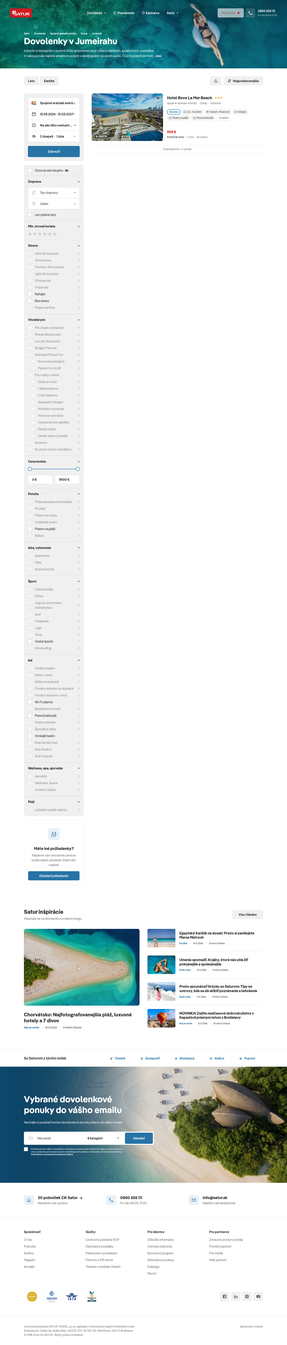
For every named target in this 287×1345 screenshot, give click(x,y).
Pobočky (30, 1246)
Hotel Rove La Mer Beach (189, 97)
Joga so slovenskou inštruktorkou (48, 605)
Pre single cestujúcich (50, 328)
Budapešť (150, 1058)
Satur (172, 13)
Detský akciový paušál (53, 436)
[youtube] (258, 1296)
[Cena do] (54, 469)
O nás (28, 1240)
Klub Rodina (43, 749)
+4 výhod (223, 117)
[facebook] (224, 1296)
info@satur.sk (215, 1197)
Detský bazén (47, 429)
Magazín (29, 1260)
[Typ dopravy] (54, 192)
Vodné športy (44, 641)
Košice (217, 1058)
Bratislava (185, 1058)
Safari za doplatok (47, 682)
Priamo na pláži (178, 117)
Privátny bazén (45, 668)
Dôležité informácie (160, 1240)
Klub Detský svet (46, 743)
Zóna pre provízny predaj (226, 1240)
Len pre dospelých (47, 341)
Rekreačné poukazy (160, 1260)
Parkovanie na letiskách (101, 1253)
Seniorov (41, 443)
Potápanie (42, 621)
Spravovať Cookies (251, 1326)
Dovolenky (96, 13)
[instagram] (247, 1296)
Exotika (49, 81)
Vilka (38, 562)
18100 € (64, 480)
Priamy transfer (45, 722)
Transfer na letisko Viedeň (103, 1267)
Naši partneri (217, 1260)
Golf (38, 614)
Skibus (39, 536)
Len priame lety (45, 215)
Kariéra (28, 1253)
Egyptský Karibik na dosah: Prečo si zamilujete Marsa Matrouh (216, 935)
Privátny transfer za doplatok (54, 688)
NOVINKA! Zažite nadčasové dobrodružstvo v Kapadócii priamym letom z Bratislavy (216, 1015)
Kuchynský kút (44, 569)
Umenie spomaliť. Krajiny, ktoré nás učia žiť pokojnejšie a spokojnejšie (213, 962)
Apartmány (42, 556)
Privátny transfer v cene (51, 695)
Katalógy (153, 1267)
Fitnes (39, 596)
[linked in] (235, 1296)
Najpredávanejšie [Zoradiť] (243, 81)
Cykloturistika (44, 589)
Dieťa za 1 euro (47, 382)
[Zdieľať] (216, 80)
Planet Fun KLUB (49, 368)
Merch (151, 1273)
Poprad (247, 1058)
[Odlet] (54, 203)
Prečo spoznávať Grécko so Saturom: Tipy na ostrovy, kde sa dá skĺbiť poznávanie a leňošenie (218, 988)
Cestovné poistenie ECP (102, 1240)
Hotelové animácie (50, 416)
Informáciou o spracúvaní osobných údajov (52, 1154)
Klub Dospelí (43, 756)
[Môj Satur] (231, 12)
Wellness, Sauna (46, 783)
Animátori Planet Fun (49, 355)
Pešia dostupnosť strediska (53, 502)
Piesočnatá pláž (45, 716)
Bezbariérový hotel (48, 709)
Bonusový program (160, 1253)
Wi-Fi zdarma (44, 702)
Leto (31, 81)
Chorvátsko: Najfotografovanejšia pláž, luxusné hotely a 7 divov (78, 1017)
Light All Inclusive (47, 274)
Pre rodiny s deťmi (47, 375)
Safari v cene (43, 675)
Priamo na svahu (46, 515)
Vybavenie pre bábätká (53, 422)
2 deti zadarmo (48, 395)
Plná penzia (43, 281)
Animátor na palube (51, 409)
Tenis (38, 635)
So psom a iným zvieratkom (53, 449)
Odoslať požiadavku (53, 876)
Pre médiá (216, 1253)
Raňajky (40, 294)
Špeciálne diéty (45, 729)
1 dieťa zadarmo (48, 388)
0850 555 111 (131, 1197)
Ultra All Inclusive (46, 253)
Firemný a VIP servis (99, 1260)
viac (158, 56)
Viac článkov (248, 915)
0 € (34, 480)
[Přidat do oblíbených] (158, 98)
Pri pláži (40, 509)
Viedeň (117, 1058)
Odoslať (139, 1138)
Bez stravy (42, 301)
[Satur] (21, 13)
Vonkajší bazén (45, 736)
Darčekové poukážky (99, 1246)
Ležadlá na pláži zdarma (51, 810)
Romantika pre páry (48, 334)
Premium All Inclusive (49, 267)
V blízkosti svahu (46, 522)
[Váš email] (53, 1138)
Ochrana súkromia (159, 1246)
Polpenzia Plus (45, 308)
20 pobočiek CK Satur (60, 1197)
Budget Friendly (46, 348)
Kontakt (29, 1267)
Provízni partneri (220, 1246)
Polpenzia (41, 287)
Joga (38, 628)
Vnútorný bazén (45, 790)
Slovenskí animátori (51, 361)
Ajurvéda (41, 776)
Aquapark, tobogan (50, 402)
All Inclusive (43, 260)
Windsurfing (43, 648)
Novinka (173, 111)
